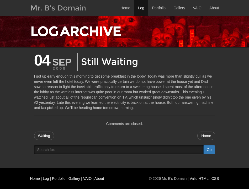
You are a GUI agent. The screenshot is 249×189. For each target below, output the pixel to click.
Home (125, 8)
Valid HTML (199, 178)
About (214, 8)
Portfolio (159, 8)
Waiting (44, 136)
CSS (215, 178)
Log (141, 8)
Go (209, 150)
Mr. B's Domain (58, 7)
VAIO (197, 8)
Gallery (179, 8)
